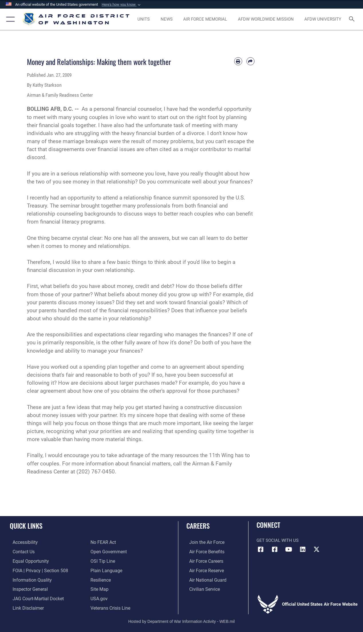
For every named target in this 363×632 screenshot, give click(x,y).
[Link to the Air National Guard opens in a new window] (204, 578)
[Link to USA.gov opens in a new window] (98, 597)
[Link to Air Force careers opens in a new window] (203, 560)
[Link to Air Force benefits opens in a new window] (203, 551)
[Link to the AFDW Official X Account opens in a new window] (316, 549)
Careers (198, 526)
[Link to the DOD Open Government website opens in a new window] (107, 551)
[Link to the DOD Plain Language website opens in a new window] (104, 569)
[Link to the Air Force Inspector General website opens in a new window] (27, 587)
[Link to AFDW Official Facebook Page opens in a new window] (261, 549)
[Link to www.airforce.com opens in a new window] (203, 542)
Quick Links (26, 526)
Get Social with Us (278, 540)
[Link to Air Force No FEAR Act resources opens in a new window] (102, 542)
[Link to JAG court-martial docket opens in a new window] (34, 597)
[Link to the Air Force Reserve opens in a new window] (203, 569)
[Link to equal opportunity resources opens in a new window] (27, 560)
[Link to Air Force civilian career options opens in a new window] (201, 587)
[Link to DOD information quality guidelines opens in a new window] (28, 578)
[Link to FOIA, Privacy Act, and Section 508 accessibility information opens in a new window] (36, 569)
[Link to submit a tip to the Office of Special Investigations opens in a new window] (101, 560)
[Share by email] (250, 61)
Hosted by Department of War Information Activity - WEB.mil (181, 619)
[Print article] (238, 61)
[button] (122, 4)
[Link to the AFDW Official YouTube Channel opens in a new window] (288, 549)
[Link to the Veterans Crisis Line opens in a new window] (109, 606)
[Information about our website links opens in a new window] (25, 606)
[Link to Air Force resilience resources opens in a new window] (100, 578)
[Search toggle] (353, 19)
